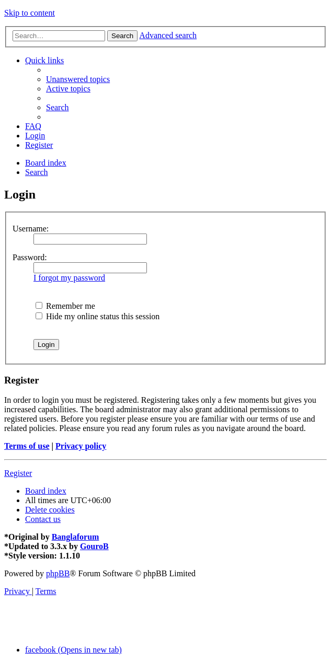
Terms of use (27, 445)
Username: (31, 228)
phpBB (58, 573)
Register (18, 473)
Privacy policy (80, 445)
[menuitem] (78, 79)
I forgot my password (69, 277)
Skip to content (29, 12)
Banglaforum (75, 536)
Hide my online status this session (97, 316)
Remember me (65, 305)
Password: (30, 257)
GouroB (94, 546)
